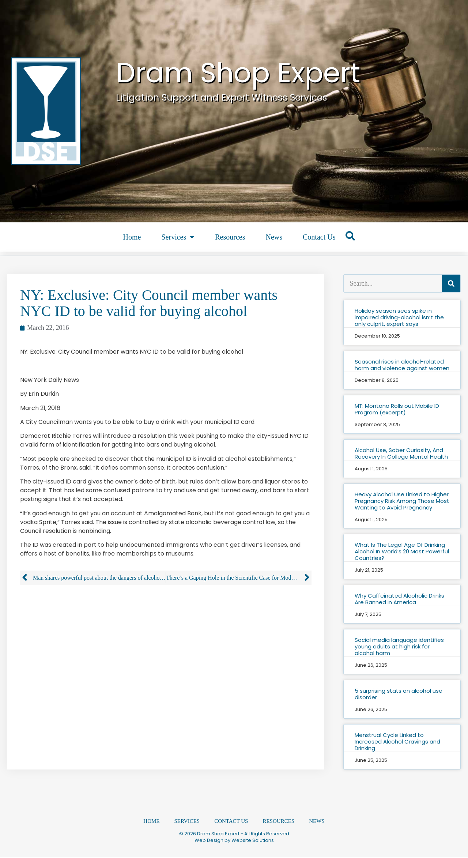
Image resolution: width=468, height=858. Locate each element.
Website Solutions (252, 841)
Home (132, 237)
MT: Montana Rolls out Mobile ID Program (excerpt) (397, 409)
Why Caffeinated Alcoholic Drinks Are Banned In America (399, 599)
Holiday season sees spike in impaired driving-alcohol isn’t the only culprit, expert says (399, 317)
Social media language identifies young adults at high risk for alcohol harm (399, 646)
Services (178, 237)
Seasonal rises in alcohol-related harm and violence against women (402, 365)
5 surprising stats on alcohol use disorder (398, 694)
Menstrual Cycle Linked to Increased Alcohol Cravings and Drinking (397, 741)
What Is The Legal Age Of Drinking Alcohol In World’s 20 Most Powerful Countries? (402, 551)
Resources (230, 237)
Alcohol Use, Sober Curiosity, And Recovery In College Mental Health (401, 453)
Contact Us (319, 237)
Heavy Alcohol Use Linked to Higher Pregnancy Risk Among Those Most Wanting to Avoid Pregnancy (402, 500)
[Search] (451, 283)
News (273, 237)
